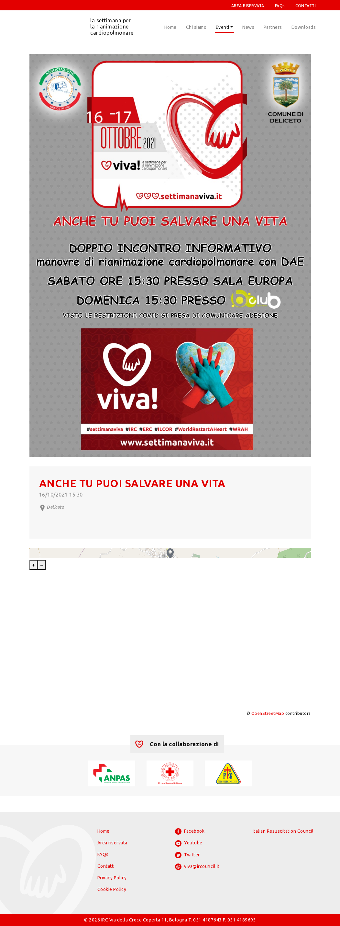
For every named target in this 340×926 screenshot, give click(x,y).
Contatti (106, 866)
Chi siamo (196, 27)
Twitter (187, 855)
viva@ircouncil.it (197, 866)
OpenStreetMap (267, 713)
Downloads (303, 27)
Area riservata (112, 842)
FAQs (280, 6)
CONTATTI (305, 6)
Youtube (189, 843)
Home (170, 27)
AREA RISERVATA (247, 6)
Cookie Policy (111, 889)
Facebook (190, 831)
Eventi (222, 27)
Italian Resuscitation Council (283, 831)
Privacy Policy (112, 877)
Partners (273, 27)
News (248, 27)
